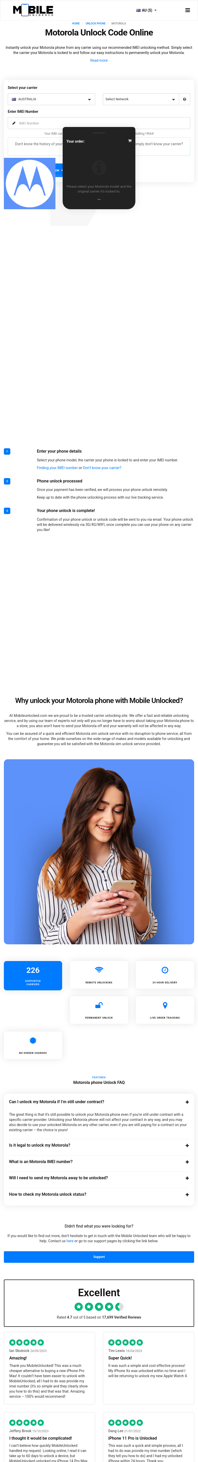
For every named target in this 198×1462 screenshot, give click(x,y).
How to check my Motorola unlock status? (94, 1194)
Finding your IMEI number (57, 468)
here (70, 1241)
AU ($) (146, 10)
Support (99, 1257)
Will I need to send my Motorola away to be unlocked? (94, 1178)
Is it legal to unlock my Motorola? (94, 1145)
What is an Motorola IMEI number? (94, 1161)
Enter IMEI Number (23, 111)
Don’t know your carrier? (102, 468)
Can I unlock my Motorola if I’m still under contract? (94, 1102)
